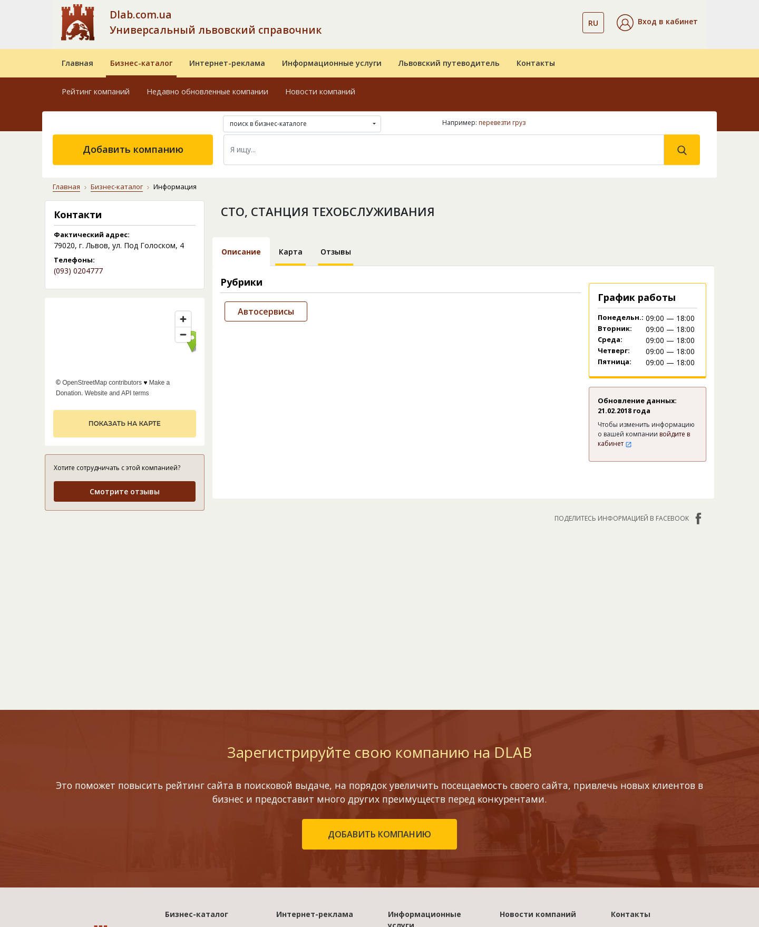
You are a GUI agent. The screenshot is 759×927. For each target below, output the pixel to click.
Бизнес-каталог (141, 63)
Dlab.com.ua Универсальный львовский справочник (216, 22)
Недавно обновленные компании (207, 91)
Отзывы (335, 252)
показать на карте (125, 423)
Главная (77, 63)
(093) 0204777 (78, 271)
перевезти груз (502, 122)
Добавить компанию (133, 149)
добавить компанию (379, 834)
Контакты (536, 63)
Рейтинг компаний (96, 91)
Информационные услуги (332, 63)
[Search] (443, 149)
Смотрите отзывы (125, 491)
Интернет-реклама (227, 63)
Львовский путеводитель (449, 63)
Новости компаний (320, 91)
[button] (657, 22)
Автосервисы (266, 311)
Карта (291, 252)
